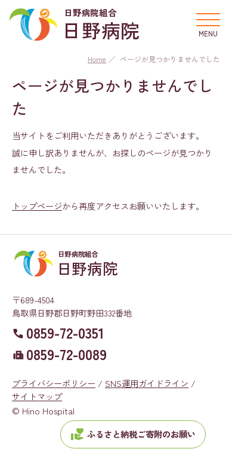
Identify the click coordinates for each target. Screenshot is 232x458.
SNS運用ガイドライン (146, 383)
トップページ (37, 205)
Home (97, 59)
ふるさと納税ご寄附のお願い (133, 434)
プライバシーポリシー (53, 383)
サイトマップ (37, 396)
